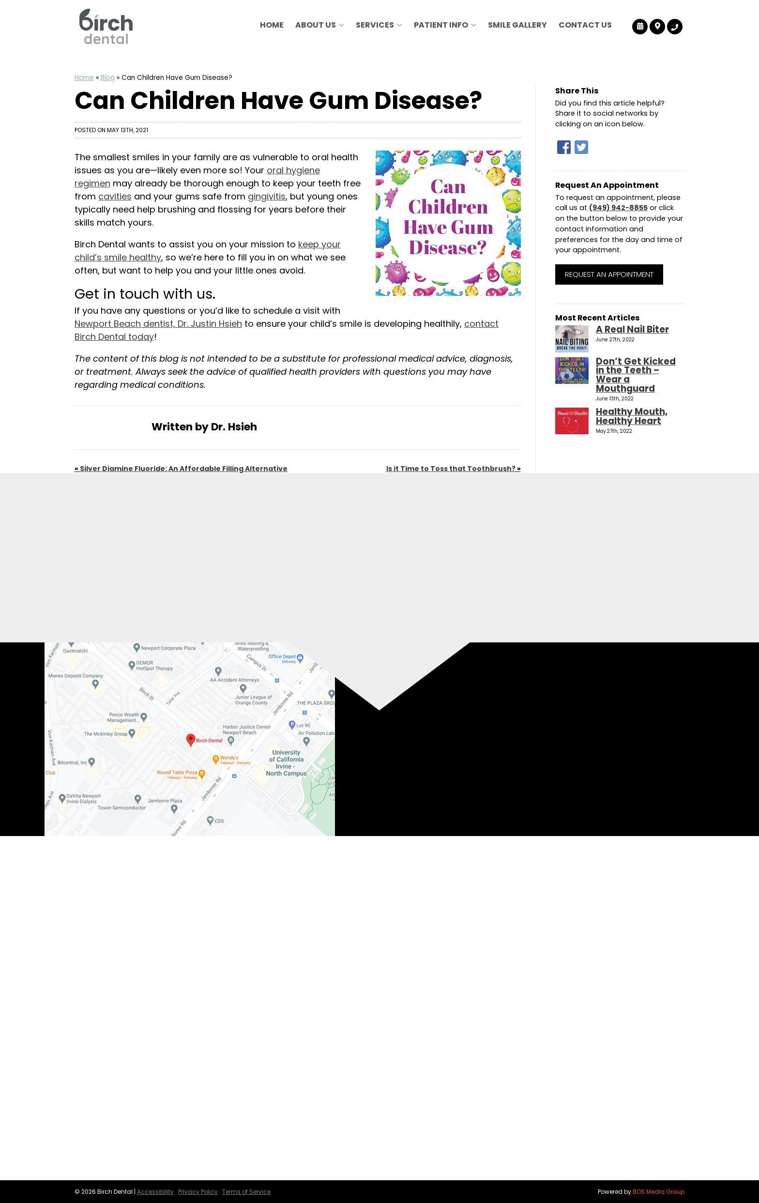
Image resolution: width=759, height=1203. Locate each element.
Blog (108, 77)
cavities (115, 196)
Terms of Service (246, 1192)
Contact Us (585, 24)
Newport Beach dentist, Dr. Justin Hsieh (158, 324)
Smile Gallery (517, 24)
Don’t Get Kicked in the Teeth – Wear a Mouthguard (636, 375)
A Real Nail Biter (632, 329)
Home (272, 24)
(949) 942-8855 (618, 208)
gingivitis (267, 196)
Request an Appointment (609, 274)
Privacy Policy (198, 1192)
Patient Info (441, 24)
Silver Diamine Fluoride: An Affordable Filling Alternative (184, 468)
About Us (315, 24)
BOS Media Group (658, 1192)
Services (375, 24)
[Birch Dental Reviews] (640, 26)
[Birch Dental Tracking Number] (675, 26)
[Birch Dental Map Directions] (657, 26)
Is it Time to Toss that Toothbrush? (451, 468)
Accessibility (155, 1192)
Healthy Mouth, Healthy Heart (632, 416)
